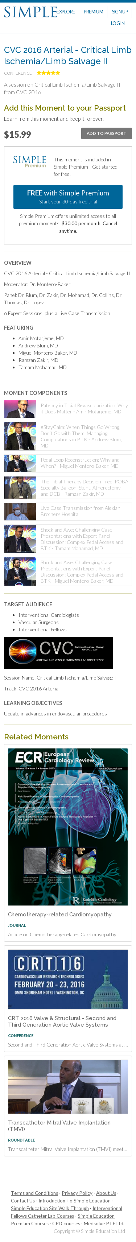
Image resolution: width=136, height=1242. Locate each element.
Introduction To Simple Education (74, 1201)
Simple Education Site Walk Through (50, 1208)
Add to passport (107, 133)
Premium (93, 12)
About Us (106, 1193)
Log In (118, 23)
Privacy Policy (77, 1193)
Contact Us (23, 1201)
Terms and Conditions (34, 1193)
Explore (66, 12)
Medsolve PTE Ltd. (104, 1223)
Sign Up (120, 12)
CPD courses (66, 1223)
